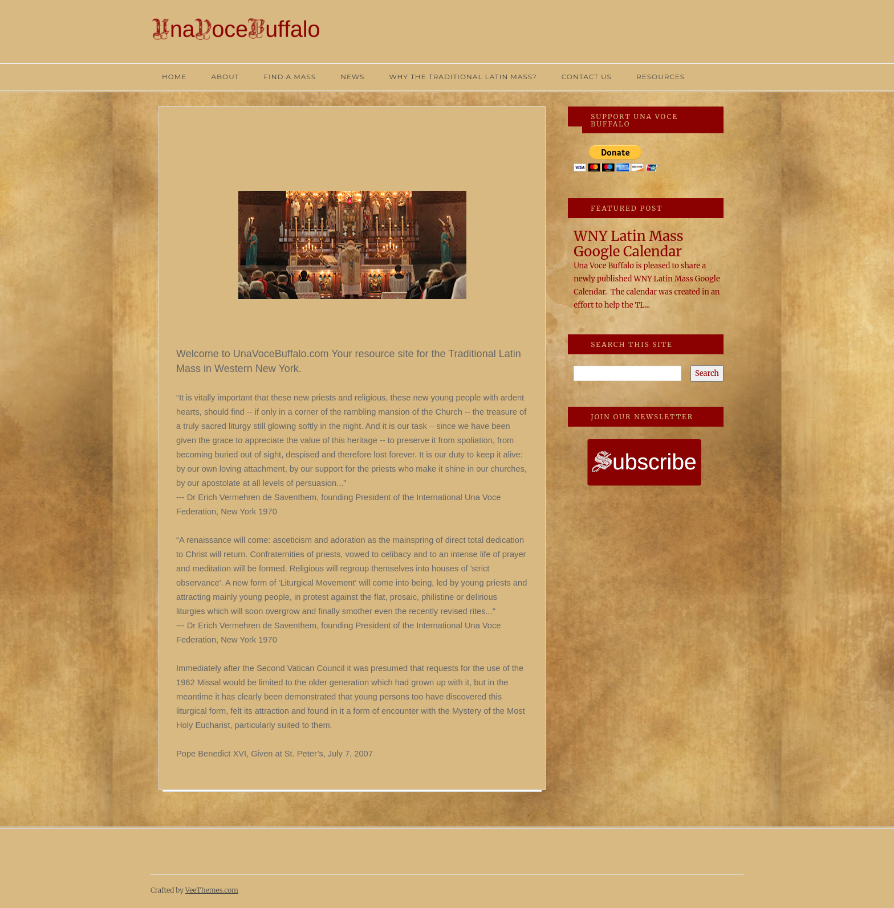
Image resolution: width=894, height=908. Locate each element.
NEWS (352, 76)
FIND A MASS (289, 76)
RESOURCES (660, 76)
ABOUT (225, 76)
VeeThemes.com (211, 890)
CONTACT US (587, 76)
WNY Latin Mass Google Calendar (628, 243)
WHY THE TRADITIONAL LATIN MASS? (463, 76)
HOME (174, 76)
